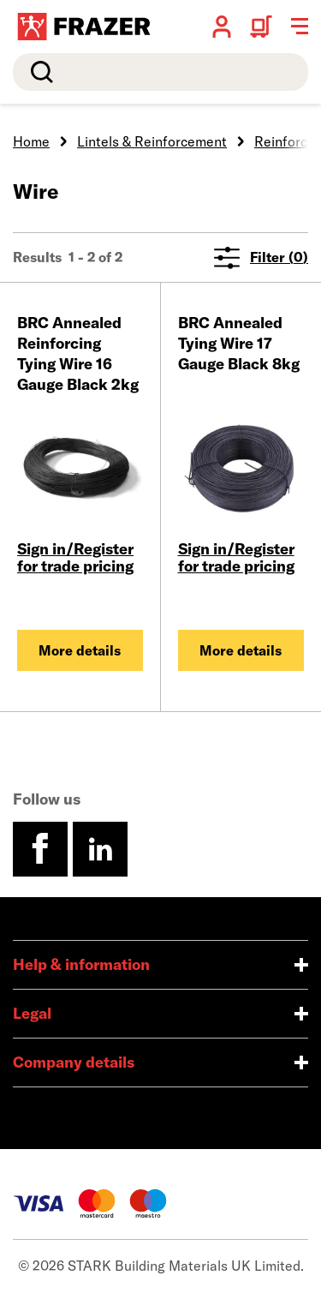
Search (38, 72)
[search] (160, 72)
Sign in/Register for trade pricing (75, 557)
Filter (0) (261, 257)
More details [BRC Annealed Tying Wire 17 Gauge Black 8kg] (240, 650)
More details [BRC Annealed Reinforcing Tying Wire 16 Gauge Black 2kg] (80, 650)
